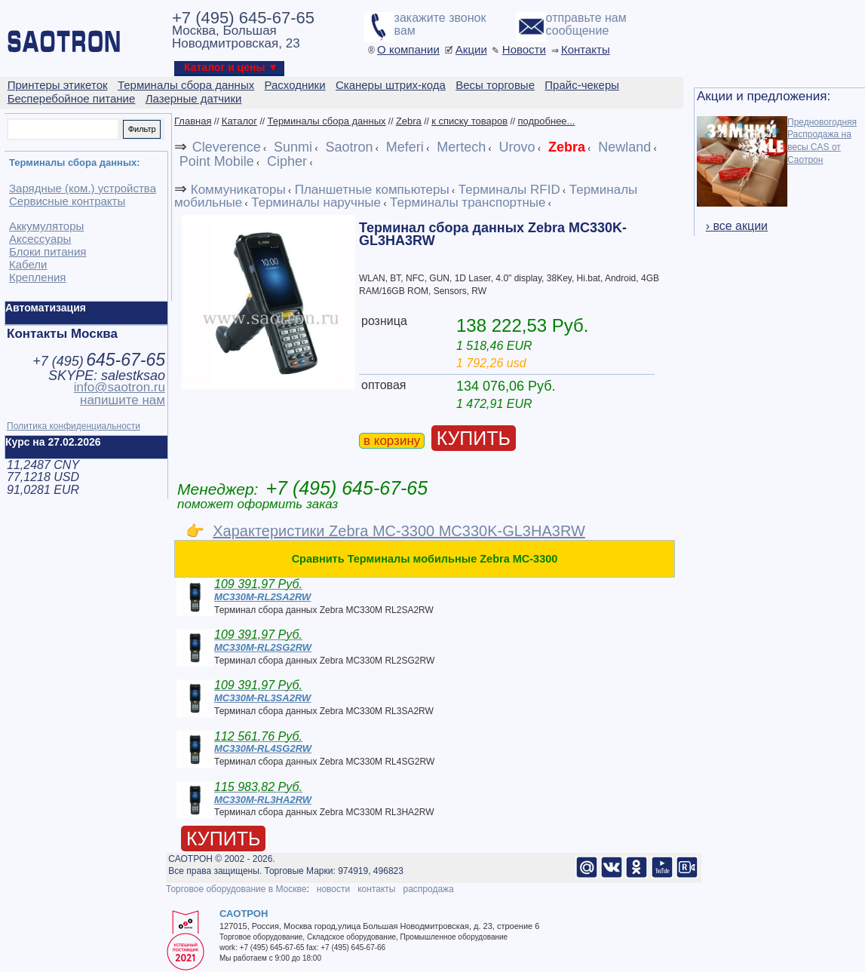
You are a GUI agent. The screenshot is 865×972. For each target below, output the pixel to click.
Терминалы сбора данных (326, 121)
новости (333, 889)
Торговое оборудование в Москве (236, 889)
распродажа (428, 889)
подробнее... (546, 121)
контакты (376, 889)
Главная (192, 121)
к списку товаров (469, 121)
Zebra (409, 121)
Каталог (239, 121)
